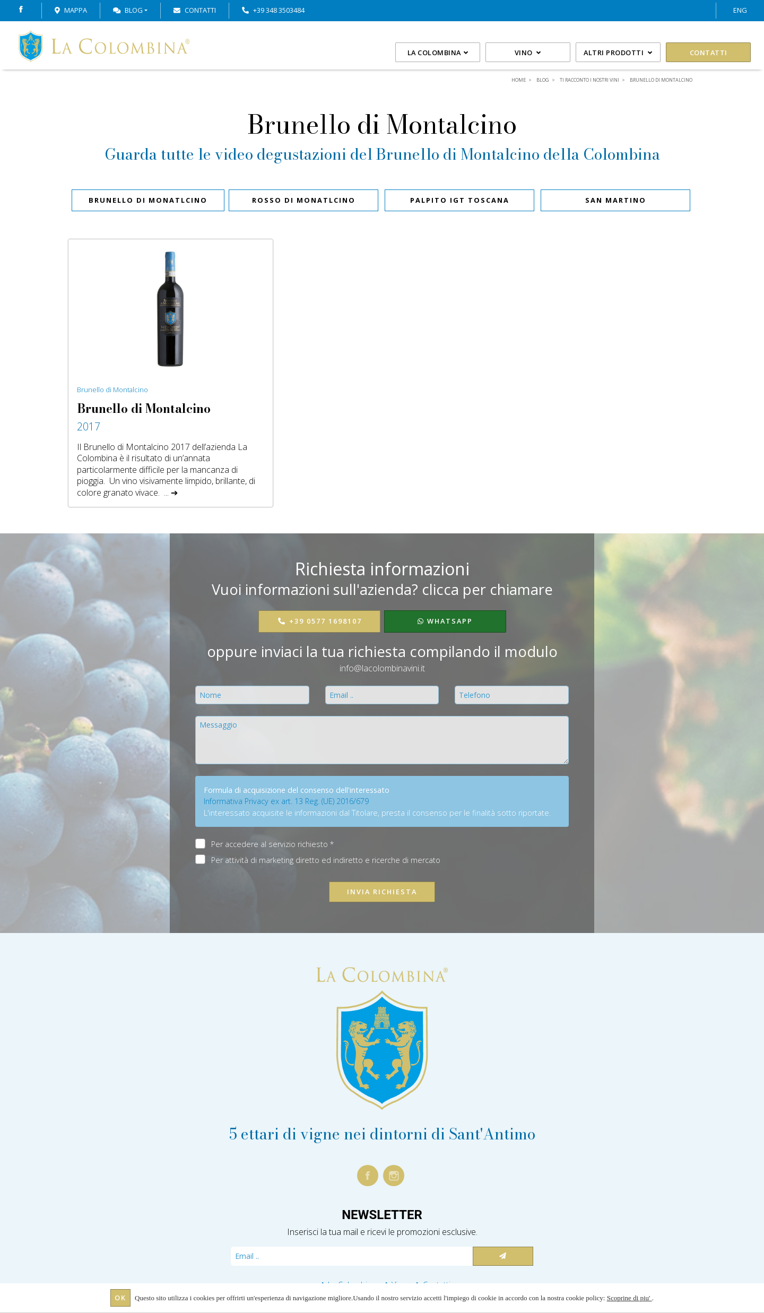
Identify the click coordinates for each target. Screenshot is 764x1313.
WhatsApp (445, 621)
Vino (528, 52)
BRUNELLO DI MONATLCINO (148, 200)
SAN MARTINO (615, 200)
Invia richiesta (382, 891)
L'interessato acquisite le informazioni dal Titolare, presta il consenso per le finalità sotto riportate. (377, 813)
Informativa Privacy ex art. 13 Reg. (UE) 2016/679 (286, 801)
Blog (128, 10)
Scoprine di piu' (629, 1298)
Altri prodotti (618, 52)
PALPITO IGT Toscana (459, 200)
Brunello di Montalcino (112, 389)
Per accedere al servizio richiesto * (272, 844)
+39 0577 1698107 (319, 621)
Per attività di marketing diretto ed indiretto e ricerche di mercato (325, 859)
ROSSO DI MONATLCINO (303, 200)
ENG (740, 10)
